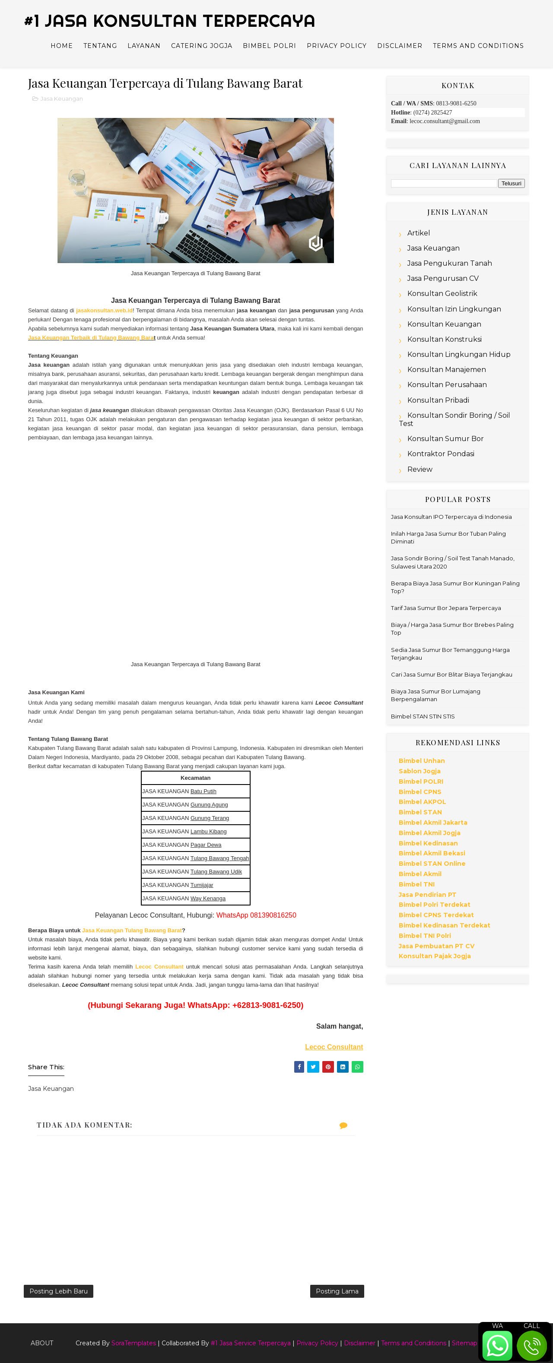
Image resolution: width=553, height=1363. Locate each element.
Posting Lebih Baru (58, 1291)
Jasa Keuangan (62, 98)
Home (62, 46)
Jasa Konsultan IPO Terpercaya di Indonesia (451, 516)
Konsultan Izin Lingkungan (454, 309)
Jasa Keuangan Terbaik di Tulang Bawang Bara (91, 337)
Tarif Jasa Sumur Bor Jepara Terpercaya (446, 607)
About (42, 1343)
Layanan (144, 46)
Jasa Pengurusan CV (443, 278)
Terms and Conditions (478, 46)
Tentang (100, 46)
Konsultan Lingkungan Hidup (459, 354)
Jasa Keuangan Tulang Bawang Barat (132, 930)
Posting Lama (337, 1291)
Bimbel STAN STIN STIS (423, 716)
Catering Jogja (201, 46)
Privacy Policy (337, 46)
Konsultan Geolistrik (442, 293)
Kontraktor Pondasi (440, 454)
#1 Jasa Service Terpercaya (251, 1343)
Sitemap (464, 1343)
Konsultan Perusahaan (447, 385)
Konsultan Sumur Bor (445, 439)
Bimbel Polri (269, 46)
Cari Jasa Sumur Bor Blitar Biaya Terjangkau (451, 674)
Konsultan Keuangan (444, 324)
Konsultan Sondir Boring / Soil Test (454, 419)
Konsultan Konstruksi (444, 339)
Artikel (418, 233)
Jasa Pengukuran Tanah (449, 263)
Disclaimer (400, 46)
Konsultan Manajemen (446, 369)
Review (419, 469)
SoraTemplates (133, 1343)
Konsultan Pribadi (438, 400)
